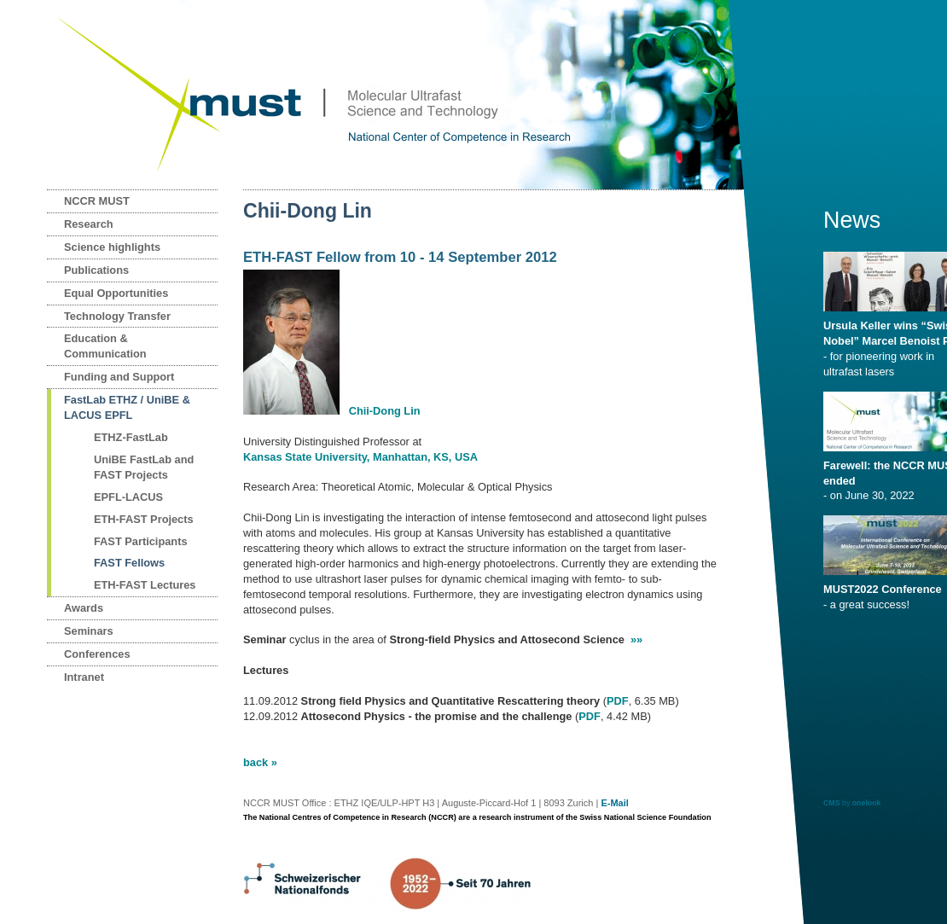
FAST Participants (141, 541)
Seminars (88, 631)
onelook (866, 803)
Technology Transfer (117, 316)
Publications (96, 270)
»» (636, 639)
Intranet (84, 677)
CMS (831, 803)
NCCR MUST (97, 201)
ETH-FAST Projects (144, 519)
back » (260, 762)
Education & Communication (105, 346)
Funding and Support (119, 376)
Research (88, 224)
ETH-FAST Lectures (144, 584)
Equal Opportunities (116, 293)
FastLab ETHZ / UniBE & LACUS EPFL (127, 407)
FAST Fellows (129, 562)
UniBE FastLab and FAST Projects (144, 467)
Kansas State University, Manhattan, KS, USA (360, 456)
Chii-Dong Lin (385, 410)
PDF (618, 700)
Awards (83, 607)
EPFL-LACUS (128, 497)
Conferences (97, 654)
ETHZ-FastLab (131, 437)
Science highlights (112, 247)
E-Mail (614, 803)
